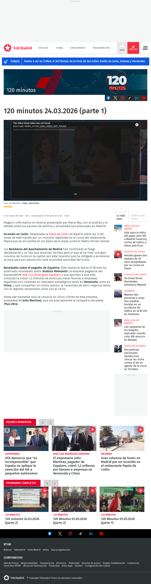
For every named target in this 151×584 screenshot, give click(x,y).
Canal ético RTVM (12, 566)
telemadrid (14, 578)
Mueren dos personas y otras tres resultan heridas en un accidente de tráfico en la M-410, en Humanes (118, 293)
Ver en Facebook (50, 534)
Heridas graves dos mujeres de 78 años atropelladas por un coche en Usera (118, 254)
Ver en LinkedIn (91, 534)
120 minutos (12, 515)
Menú (145, 48)
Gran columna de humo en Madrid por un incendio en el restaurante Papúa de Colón (122, 438)
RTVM (7, 544)
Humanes (129, 291)
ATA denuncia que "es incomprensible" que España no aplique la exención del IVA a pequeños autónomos (26, 438)
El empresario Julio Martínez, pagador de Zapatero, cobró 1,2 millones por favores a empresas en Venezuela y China (74, 438)
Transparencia (47, 563)
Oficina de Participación (35, 566)
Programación (101, 48)
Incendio (106, 454)
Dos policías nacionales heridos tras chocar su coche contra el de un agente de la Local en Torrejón (118, 348)
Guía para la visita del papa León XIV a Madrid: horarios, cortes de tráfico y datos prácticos (118, 228)
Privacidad (54, 566)
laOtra (46, 550)
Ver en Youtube (101, 534)
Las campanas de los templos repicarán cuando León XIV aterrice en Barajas (118, 323)
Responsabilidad (29, 563)
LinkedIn (136, 98)
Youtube (143, 98)
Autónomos (12, 454)
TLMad (59, 48)
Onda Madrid (77, 48)
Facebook (108, 98)
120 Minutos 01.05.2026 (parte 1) (122, 499)
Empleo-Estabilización (114, 563)
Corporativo (13, 557)
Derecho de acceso (91, 563)
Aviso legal (67, 566)
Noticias (43, 48)
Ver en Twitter (60, 534)
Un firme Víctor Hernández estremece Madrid (118, 277)
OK (75, 194)
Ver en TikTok (81, 534)
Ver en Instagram (70, 534)
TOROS (14, 61)
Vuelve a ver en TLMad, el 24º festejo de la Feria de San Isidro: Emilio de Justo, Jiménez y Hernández (84, 61)
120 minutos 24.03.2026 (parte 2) (26, 499)
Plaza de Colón (59, 234)
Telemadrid (19, 550)
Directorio (61, 563)
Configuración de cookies (97, 566)
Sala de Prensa (11, 563)
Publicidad (74, 563)
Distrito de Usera (134, 252)
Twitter (115, 98)
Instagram (122, 98)
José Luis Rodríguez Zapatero (41, 274)
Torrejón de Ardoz (135, 346)
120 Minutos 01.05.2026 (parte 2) (74, 499)
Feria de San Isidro (135, 274)
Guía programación (60, 550)
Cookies (79, 566)
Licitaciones (133, 563)
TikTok (129, 98)
